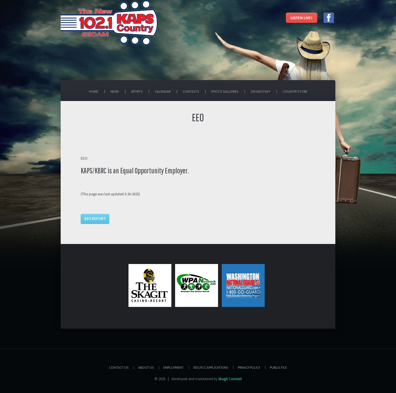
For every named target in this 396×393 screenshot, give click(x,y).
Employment (173, 367)
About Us (146, 367)
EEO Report (95, 218)
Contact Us (118, 367)
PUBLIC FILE (278, 367)
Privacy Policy (249, 367)
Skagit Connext (230, 378)
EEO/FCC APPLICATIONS (210, 367)
